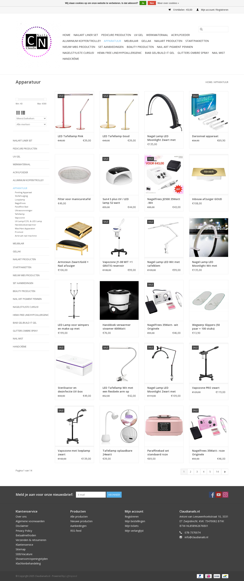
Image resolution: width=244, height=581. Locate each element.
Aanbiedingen (78, 526)
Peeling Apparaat (23, 192)
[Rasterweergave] (18, 112)
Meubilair (131, 41)
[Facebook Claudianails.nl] (212, 495)
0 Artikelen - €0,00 (181, 9)
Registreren (132, 516)
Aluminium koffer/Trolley (81, 41)
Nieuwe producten (81, 521)
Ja (143, 3)
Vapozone (20, 217)
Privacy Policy (24, 530)
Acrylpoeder (180, 35)
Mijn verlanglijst (134, 530)
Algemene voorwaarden (30, 521)
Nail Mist (218, 53)
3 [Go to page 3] (197, 471)
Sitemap (21, 549)
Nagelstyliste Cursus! (78, 53)
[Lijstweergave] (23, 112)
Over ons (21, 516)
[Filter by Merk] (31, 124)
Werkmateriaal (157, 35)
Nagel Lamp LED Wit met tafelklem (163, 263)
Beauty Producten (140, 47)
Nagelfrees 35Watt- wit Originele (162, 326)
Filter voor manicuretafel (74, 199)
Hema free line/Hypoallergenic (119, 53)
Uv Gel (138, 35)
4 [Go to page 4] (203, 471)
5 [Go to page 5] (210, 471)
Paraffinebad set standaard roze (158, 452)
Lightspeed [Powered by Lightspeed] (71, 576)
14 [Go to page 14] (217, 471)
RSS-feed (75, 530)
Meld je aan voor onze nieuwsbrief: (44, 495)
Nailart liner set (85, 35)
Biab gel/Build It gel (159, 53)
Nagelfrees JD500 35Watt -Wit (163, 201)
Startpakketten (197, 41)
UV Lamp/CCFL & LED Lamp (28, 221)
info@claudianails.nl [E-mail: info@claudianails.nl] (196, 537)
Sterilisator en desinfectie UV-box (70, 389)
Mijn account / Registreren (212, 9)
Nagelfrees (20, 203)
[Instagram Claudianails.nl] (225, 495)
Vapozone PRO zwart (206, 388)
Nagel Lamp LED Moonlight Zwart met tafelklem (161, 389)
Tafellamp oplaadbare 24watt (117, 452)
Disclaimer (22, 526)
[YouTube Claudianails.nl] (219, 495)
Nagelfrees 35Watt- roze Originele (208, 452)
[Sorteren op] (31, 118)
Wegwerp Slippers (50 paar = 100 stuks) (206, 326)
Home (66, 35)
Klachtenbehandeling (28, 563)
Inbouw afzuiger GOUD (207, 199)
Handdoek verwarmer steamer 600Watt (117, 326)
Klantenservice (24, 544)
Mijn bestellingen (135, 521)
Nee (152, 3)
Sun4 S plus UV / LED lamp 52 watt (116, 201)
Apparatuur (112, 41)
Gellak (146, 41)
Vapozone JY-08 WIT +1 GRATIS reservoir (118, 263)
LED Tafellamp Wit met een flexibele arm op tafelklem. (118, 389)
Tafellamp (20, 214)
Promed (19, 232)
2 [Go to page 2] (190, 471)
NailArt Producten (168, 41)
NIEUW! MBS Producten (78, 47)
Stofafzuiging (21, 195)
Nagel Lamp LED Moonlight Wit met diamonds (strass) (204, 264)
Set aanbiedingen (110, 47)
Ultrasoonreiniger (23, 210)
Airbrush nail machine (26, 235)
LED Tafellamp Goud (116, 136)
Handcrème (70, 58)
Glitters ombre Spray (193, 53)
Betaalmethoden (26, 535)
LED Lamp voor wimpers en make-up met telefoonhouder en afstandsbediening (73, 327)
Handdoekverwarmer (25, 224)
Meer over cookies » (168, 3)
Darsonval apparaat (205, 136)
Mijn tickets (132, 526)
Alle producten (79, 516)
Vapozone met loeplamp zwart (74, 452)
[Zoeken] (213, 29)
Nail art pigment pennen (175, 47)
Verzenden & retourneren (31, 540)
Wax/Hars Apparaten (25, 228)
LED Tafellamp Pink (70, 136)
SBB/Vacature (24, 554)
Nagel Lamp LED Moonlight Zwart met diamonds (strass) (161, 138)
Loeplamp (20, 199)
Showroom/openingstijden (32, 559)
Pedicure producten (116, 35)
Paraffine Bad (21, 206)
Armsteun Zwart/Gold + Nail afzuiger (73, 263)
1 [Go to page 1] (184, 471)
